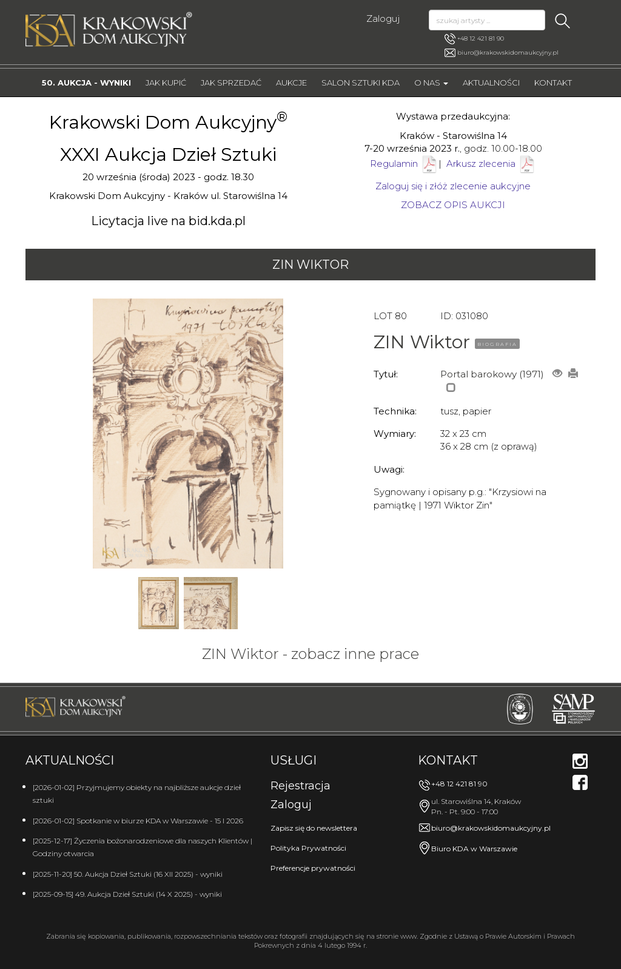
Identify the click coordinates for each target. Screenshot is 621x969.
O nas (431, 82)
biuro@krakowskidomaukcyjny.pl (508, 52)
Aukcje (291, 82)
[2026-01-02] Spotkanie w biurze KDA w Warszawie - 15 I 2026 (138, 820)
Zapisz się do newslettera (313, 827)
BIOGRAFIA (497, 344)
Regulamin (394, 163)
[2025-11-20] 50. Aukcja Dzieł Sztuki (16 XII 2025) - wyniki (128, 874)
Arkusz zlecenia (491, 163)
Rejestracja (300, 785)
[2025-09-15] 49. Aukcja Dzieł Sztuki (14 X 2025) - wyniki (127, 894)
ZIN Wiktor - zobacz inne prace (310, 654)
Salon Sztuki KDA (360, 82)
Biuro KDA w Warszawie (474, 848)
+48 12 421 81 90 (474, 38)
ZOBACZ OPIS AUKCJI (453, 205)
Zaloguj (383, 18)
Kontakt (553, 82)
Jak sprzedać (231, 82)
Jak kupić (166, 82)
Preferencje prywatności (312, 868)
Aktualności (491, 82)
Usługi (293, 760)
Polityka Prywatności (308, 848)
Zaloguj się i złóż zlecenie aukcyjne (453, 186)
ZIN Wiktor (310, 264)
